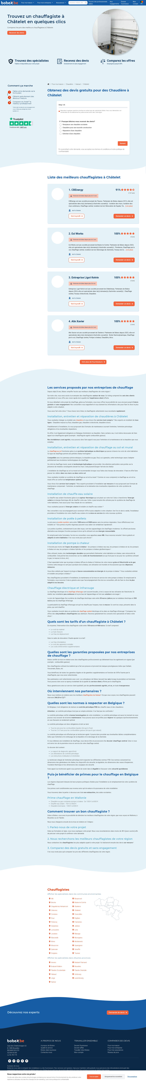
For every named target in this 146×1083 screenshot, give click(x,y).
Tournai (76, 953)
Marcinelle (53, 938)
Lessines (53, 934)
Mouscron (53, 945)
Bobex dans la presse (48, 1050)
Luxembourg (77, 978)
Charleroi (76, 906)
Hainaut (78, 84)
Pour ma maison (57, 84)
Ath (51, 899)
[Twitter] (13, 1061)
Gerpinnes (53, 926)
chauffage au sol (55, 451)
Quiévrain (53, 949)
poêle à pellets (63, 522)
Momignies (77, 938)
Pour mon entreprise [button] (44, 3)
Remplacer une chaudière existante (75, 124)
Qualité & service (47, 1048)
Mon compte (78, 1052)
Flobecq (53, 922)
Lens (75, 930)
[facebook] (9, 1061)
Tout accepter (93, 1076)
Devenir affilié (79, 1048)
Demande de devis (118, 1012)
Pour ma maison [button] (27, 3)
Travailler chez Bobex (81, 1050)
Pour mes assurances (115, 1050)
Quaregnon (77, 945)
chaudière (79, 420)
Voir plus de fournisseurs (93, 362)
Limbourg (76, 974)
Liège (52, 978)
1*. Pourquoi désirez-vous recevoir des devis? (77, 122)
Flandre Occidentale (57, 970)
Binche (52, 902)
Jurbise (76, 926)
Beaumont (77, 899)
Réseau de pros (113, 1052)
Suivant (123, 143)
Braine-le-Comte (79, 902)
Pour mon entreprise (115, 1048)
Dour (51, 918)
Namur (52, 982)
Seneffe (76, 949)
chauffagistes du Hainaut (92, 695)
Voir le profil (77, 216)
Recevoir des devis (16, 33)
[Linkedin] (26, 1061)
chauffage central (85, 611)
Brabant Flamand (79, 962)
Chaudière (69, 84)
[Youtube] (18, 1061)
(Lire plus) (129, 206)
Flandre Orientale (79, 970)
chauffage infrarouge (75, 592)
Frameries (77, 922)
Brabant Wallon (55, 966)
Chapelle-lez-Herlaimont (58, 906)
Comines (53, 914)
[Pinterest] (22, 1061)
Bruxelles (76, 966)
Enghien (76, 918)
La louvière (54, 930)
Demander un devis (124, 216)
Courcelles (77, 914)
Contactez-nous (46, 1052)
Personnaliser (132, 1076)
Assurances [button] (60, 3)
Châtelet (76, 910)
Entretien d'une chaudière (71, 134)
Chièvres (53, 910)
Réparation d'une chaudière (72, 131)
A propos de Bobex (48, 1045)
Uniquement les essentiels (113, 1076)
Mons (52, 941)
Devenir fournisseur (81, 1045)
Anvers (52, 962)
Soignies (53, 953)
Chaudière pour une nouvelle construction (77, 128)
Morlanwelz (77, 941)
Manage (76, 934)
